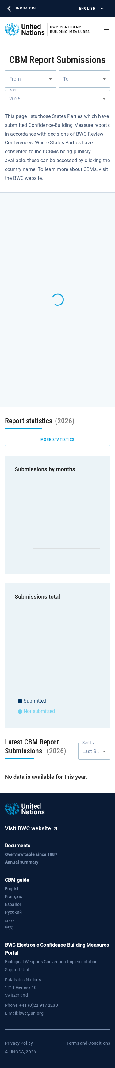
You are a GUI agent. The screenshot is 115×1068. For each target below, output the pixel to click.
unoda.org (22, 8)
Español (13, 904)
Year (13, 90)
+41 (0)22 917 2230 (38, 1005)
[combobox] (30, 79)
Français (13, 896)
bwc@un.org (31, 1013)
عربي (10, 919)
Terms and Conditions (88, 1043)
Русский (13, 912)
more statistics (57, 440)
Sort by (88, 742)
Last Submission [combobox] (96, 751)
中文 (9, 927)
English (91, 8)
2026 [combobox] (15, 99)
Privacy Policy (19, 1043)
